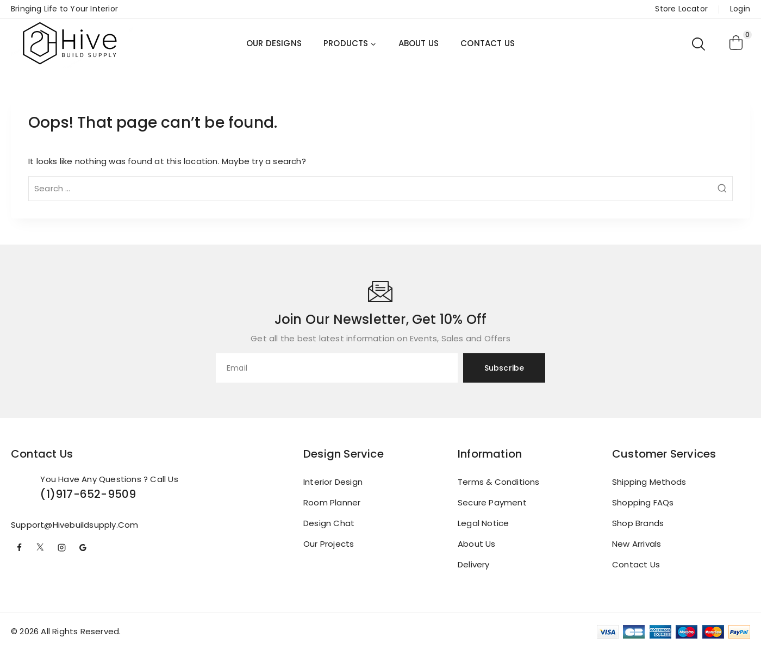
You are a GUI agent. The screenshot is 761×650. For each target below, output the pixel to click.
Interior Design (333, 482)
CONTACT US (487, 43)
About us (477, 543)
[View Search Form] (699, 43)
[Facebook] (19, 548)
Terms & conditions (499, 482)
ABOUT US (418, 43)
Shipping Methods (649, 482)
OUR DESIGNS (274, 43)
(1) (47, 494)
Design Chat (328, 523)
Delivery (474, 564)
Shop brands (638, 523)
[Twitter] (40, 548)
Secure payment (492, 502)
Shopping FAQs (643, 502)
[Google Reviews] (82, 548)
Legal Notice (483, 523)
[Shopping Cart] (736, 43)
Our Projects (328, 543)
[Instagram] (61, 548)
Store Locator (681, 8)
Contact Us (636, 564)
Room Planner (331, 502)
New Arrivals (636, 543)
